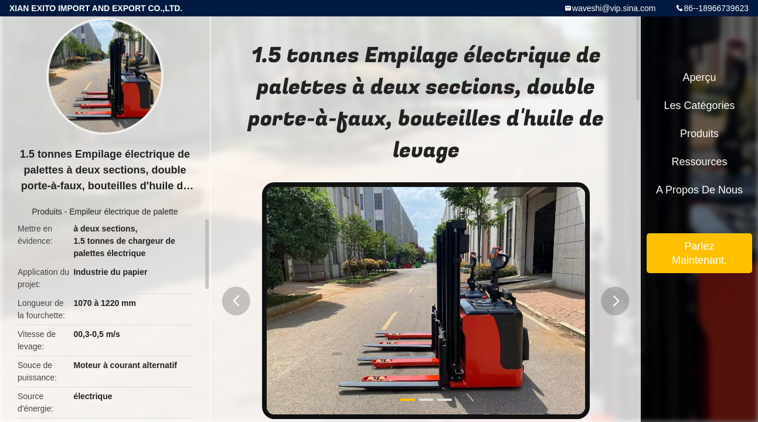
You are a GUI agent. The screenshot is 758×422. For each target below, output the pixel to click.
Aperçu (699, 77)
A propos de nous (699, 190)
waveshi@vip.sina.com (614, 8)
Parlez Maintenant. (699, 253)
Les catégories (699, 105)
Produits (47, 211)
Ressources (699, 162)
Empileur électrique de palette (123, 211)
